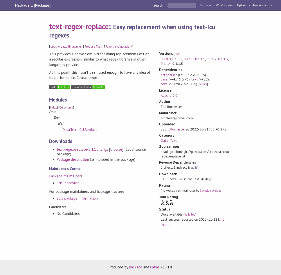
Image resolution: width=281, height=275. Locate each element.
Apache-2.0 (169, 95)
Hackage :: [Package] (32, 5)
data (63, 46)
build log (189, 214)
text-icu (166, 84)
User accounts (262, 5)
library (71, 46)
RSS (177, 54)
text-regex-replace (79, 26)
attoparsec (169, 75)
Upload (242, 5)
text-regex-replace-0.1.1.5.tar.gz (82, 149)
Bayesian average (211, 191)
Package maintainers (65, 176)
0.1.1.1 (200, 59)
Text (173, 140)
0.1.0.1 (177, 59)
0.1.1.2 (211, 59)
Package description (73, 159)
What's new (224, 5)
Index (53, 107)
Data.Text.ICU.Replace (80, 129)
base (164, 79)
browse (116, 149)
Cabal (154, 267)
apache (55, 46)
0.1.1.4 (166, 63)
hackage (135, 267)
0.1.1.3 (223, 59)
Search (158, 5)
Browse (205, 5)
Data (164, 140)
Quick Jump (66, 107)
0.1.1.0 (189, 59)
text (78, 46)
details (203, 84)
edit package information (77, 198)
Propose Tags (93, 46)
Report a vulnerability (119, 46)
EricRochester (68, 182)
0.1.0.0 (166, 59)
